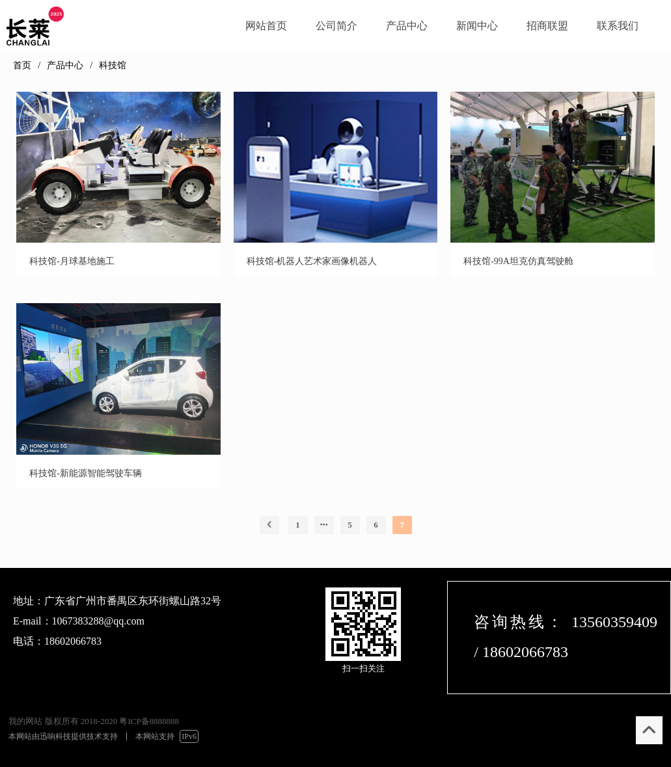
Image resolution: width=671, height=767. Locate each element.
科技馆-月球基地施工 (72, 261)
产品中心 (65, 65)
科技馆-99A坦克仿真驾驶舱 (518, 261)
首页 (22, 65)
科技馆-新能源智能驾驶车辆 (85, 473)
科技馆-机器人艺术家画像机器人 (312, 261)
